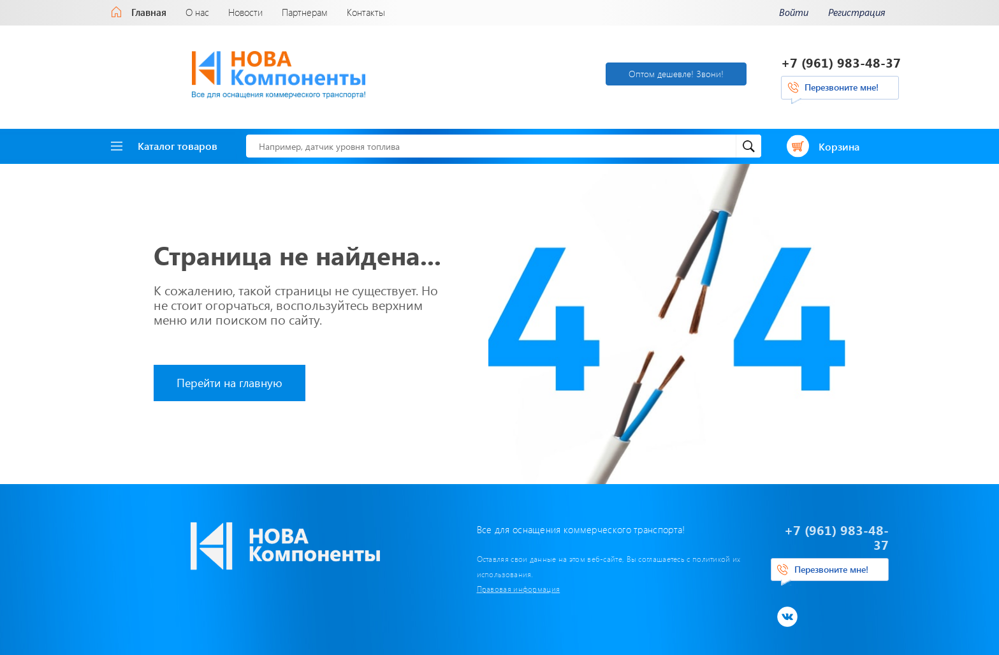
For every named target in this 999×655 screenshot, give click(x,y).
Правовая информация (420, 569)
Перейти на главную (229, 378)
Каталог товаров (164, 141)
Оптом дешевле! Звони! (560, 71)
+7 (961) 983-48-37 (841, 60)
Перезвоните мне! (842, 85)
